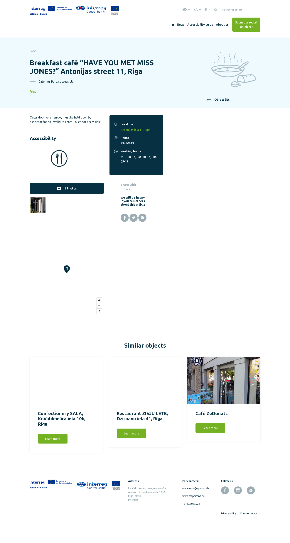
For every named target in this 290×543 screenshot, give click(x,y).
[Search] (216, 9)
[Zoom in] (196, 318)
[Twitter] (231, 218)
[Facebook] (222, 218)
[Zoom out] (196, 323)
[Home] (173, 24)
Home (33, 51)
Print (33, 91)
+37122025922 (191, 521)
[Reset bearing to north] (196, 328)
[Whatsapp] (240, 218)
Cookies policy (248, 531)
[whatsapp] (251, 508)
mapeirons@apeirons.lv (195, 505)
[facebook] (225, 508)
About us (222, 24)
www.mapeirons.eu (193, 513)
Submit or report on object (246, 24)
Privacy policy (228, 531)
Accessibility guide (200, 24)
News (180, 24)
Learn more (52, 456)
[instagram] (238, 508)
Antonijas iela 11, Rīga (233, 129)
